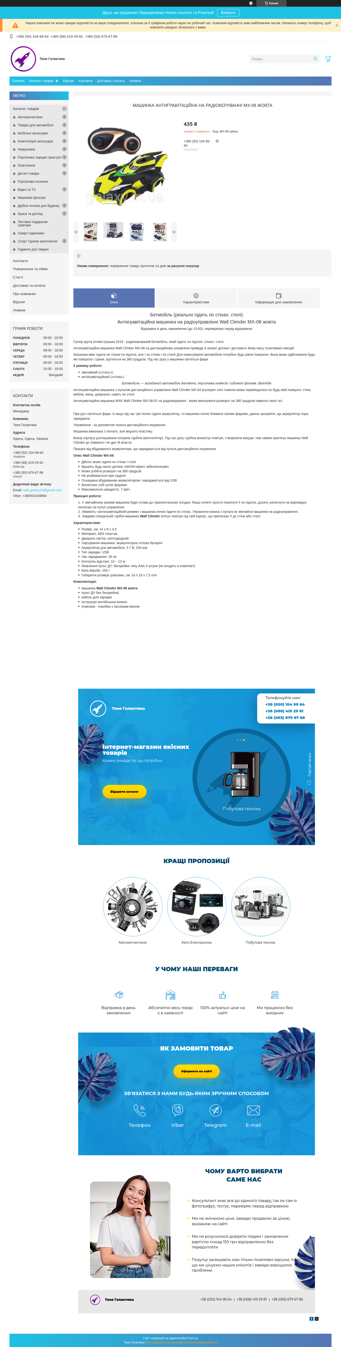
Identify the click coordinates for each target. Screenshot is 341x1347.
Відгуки (68, 81)
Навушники (26, 149)
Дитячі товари (28, 173)
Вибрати (228, 13)
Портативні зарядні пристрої (39, 157)
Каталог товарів (41, 81)
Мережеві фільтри (32, 198)
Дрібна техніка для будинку (39, 206)
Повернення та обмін (30, 269)
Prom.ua (192, 1338)
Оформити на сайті (196, 1071)
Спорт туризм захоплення (38, 241)
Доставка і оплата (111, 81)
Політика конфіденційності (199, 1342)
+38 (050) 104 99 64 (285, 704)
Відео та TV (27, 189)
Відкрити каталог (124, 791)
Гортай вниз (309, 767)
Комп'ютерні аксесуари (35, 141)
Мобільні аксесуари (33, 133)
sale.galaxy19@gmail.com (42, 490)
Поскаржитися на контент (163, 1342)
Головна (18, 81)
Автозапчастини (30, 117)
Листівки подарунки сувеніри (33, 223)
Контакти (85, 81)
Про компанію (24, 294)
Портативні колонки (33, 181)
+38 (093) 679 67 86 (285, 717)
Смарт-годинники (31, 233)
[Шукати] (315, 59)
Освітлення (26, 165)
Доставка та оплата (29, 285)
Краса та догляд (30, 214)
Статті (18, 277)
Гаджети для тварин (33, 249)
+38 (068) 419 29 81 (284, 711)
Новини (135, 81)
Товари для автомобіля (36, 125)
